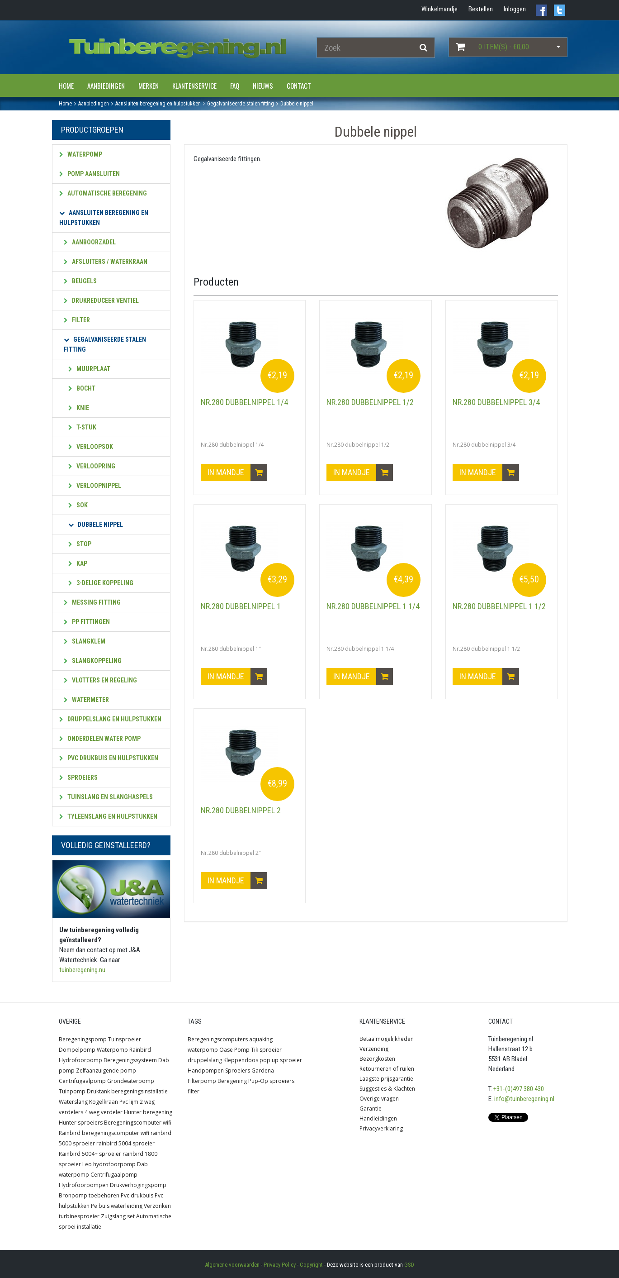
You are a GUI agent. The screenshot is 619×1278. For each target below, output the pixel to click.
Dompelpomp (77, 1050)
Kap (77, 563)
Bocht (81, 388)
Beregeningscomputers (218, 1039)
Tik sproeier (266, 1050)
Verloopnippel (94, 485)
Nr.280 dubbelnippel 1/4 (244, 402)
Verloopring (91, 466)
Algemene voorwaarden (232, 1264)
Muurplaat (89, 368)
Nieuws (263, 86)
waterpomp (203, 1050)
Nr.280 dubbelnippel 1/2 (370, 402)
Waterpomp (80, 154)
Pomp (242, 1050)
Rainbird (140, 1050)
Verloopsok (90, 446)
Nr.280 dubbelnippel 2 (241, 810)
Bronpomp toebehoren (89, 1195)
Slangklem (84, 641)
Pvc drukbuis (137, 1195)
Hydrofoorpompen (84, 1185)
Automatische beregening (103, 193)
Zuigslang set (118, 1216)
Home (66, 86)
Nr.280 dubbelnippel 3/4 (496, 402)
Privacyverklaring (381, 1128)
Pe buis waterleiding (116, 1206)
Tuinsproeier (124, 1039)
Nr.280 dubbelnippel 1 (241, 606)
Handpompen (206, 1070)
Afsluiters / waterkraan (105, 261)
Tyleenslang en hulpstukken (108, 816)
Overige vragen (379, 1098)
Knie (78, 407)
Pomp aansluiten (89, 173)
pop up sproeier (281, 1060)
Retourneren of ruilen (386, 1069)
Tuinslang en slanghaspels (106, 797)
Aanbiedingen (106, 86)
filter (193, 1091)
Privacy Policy (280, 1264)
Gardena (262, 1070)
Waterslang (73, 1102)
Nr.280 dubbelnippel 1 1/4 (373, 606)
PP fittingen (87, 621)
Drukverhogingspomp (138, 1185)
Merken (148, 86)
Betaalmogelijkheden (386, 1039)
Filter (77, 320)
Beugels (80, 281)
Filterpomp (202, 1081)
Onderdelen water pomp (100, 738)
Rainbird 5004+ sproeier (90, 1154)
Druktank (98, 1091)
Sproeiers (78, 777)
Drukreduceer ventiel (101, 300)
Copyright (311, 1264)
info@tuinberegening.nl (524, 1099)
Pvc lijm (128, 1102)
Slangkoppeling (93, 660)
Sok (78, 505)
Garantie (370, 1108)
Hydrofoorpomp (80, 1060)
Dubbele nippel (95, 524)
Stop (79, 544)
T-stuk (82, 427)
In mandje (237, 472)
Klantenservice (194, 86)
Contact (299, 86)
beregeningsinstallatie (139, 1091)
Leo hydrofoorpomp (109, 1164)
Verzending (373, 1049)
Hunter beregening (148, 1112)
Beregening (232, 1081)
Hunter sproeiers (81, 1122)
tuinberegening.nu (82, 970)
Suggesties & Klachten (387, 1088)
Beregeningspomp (83, 1039)
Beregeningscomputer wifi (137, 1122)
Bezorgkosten (377, 1059)
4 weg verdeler (104, 1112)
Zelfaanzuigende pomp (106, 1070)
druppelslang (205, 1060)
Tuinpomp (72, 1091)
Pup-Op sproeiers (271, 1081)
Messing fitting (92, 602)
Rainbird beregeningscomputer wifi (104, 1133)
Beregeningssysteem (130, 1060)
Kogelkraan (103, 1102)
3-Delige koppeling (100, 583)
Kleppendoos (240, 1060)
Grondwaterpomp (130, 1081)
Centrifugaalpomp (82, 1081)
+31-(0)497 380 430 (518, 1089)
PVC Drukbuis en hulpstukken (108, 758)
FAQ (234, 86)
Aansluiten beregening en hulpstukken (103, 217)
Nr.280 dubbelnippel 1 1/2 (499, 606)
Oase (226, 1050)
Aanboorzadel (90, 242)
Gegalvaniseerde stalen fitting (105, 344)
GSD (409, 1264)
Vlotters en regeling (100, 680)
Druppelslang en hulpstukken (110, 719)
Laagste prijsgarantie (386, 1078)
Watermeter (86, 699)
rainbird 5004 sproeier (125, 1143)
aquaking (261, 1039)
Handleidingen (378, 1118)
